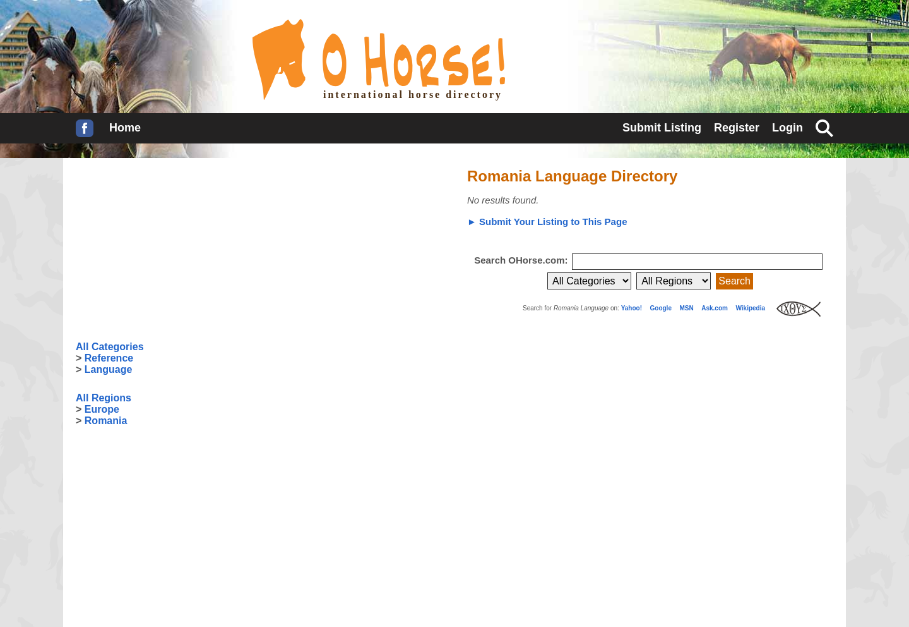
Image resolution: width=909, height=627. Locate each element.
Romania (106, 420)
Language (109, 369)
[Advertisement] (170, 250)
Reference (109, 358)
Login (787, 127)
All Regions (103, 398)
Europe (102, 409)
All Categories (110, 346)
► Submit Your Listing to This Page (547, 221)
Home (125, 127)
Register (736, 127)
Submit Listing (661, 127)
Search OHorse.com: (522, 260)
